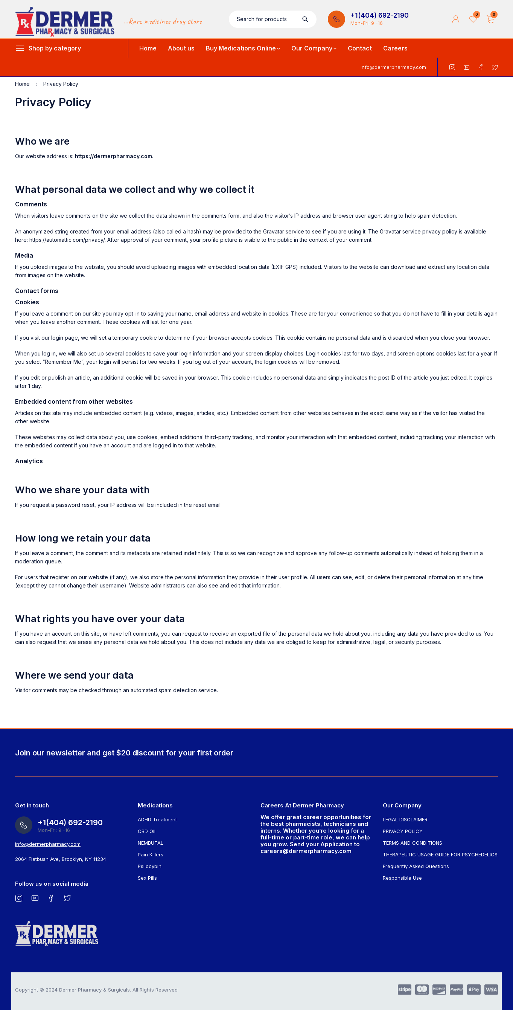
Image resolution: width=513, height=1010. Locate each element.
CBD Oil (146, 831)
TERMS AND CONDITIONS (412, 843)
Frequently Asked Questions (416, 866)
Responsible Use (402, 878)
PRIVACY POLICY (403, 831)
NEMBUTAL (150, 843)
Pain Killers (150, 854)
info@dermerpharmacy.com (393, 67)
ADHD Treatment (157, 819)
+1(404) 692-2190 (379, 15)
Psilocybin (149, 866)
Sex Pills (147, 878)
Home (22, 84)
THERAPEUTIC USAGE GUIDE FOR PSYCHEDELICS (440, 854)
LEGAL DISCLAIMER (405, 819)
